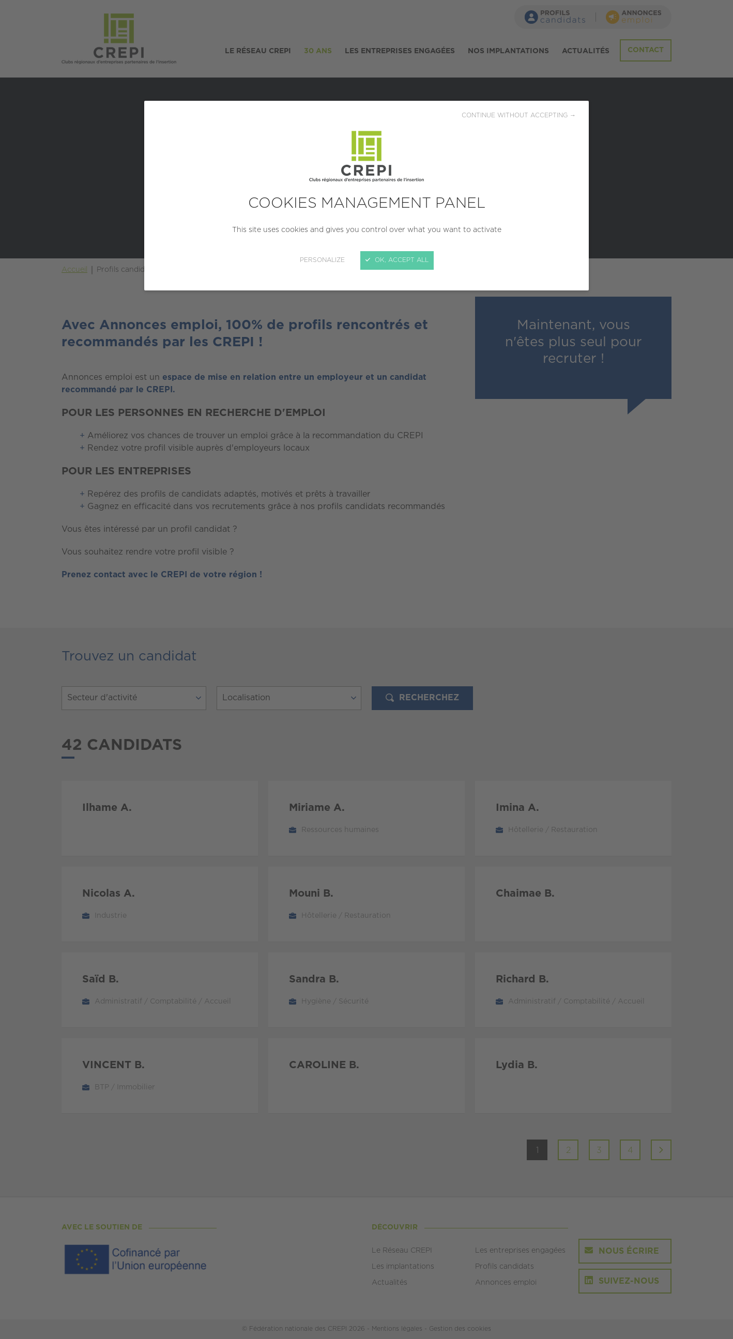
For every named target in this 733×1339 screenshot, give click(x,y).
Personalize (322, 260)
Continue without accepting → (519, 115)
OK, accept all (397, 260)
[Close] (366, 669)
